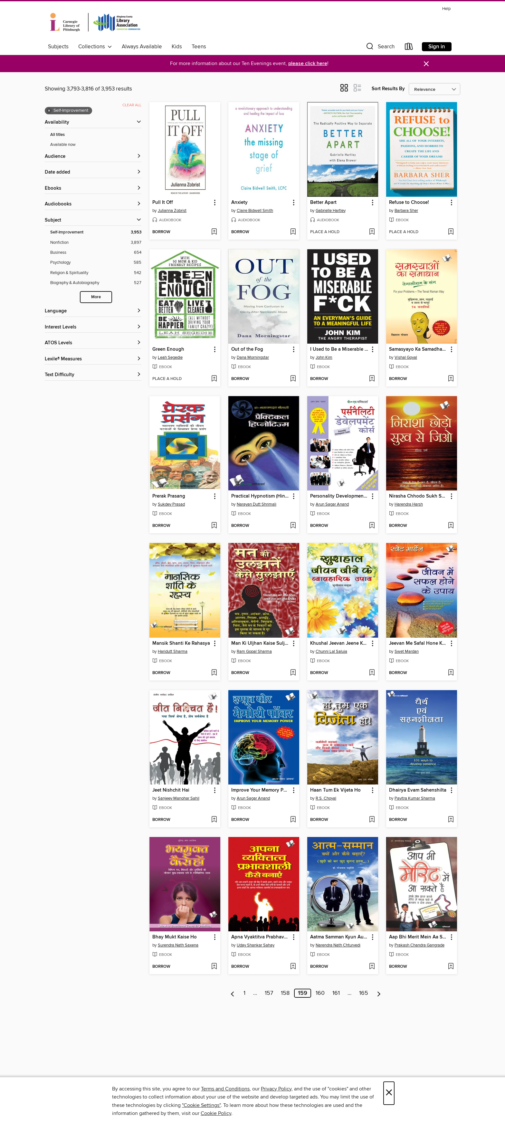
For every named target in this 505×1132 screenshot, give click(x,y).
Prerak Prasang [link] (168, 496)
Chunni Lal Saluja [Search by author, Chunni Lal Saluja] (331, 651)
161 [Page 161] (336, 993)
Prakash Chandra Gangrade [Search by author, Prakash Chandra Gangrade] (419, 945)
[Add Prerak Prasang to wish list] (214, 526)
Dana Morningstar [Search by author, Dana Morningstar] (253, 357)
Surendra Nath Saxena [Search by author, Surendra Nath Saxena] (178, 945)
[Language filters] (93, 311)
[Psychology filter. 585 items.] (95, 262)
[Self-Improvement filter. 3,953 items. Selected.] (95, 232)
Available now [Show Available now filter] (63, 144)
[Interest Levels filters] (93, 327)
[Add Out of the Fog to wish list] (293, 379)
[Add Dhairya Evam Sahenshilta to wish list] (451, 820)
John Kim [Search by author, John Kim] (324, 357)
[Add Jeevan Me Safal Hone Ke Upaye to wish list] (451, 673)
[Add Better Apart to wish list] (372, 232)
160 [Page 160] (320, 993)
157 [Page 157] (269, 993)
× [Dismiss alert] (426, 64)
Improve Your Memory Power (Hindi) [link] (260, 790)
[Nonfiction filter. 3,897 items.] (95, 242)
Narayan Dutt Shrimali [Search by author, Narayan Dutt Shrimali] (256, 504)
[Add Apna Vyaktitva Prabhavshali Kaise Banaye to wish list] (293, 967)
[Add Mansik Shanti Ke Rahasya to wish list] (214, 673)
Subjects (58, 46)
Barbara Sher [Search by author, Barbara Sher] (406, 210)
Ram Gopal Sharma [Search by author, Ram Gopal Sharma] (254, 651)
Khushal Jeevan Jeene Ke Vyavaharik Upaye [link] (339, 643)
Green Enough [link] (168, 349)
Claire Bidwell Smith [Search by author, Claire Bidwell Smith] (255, 210)
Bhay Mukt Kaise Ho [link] (174, 937)
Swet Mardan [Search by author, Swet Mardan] (407, 651)
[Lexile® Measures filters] (93, 359)
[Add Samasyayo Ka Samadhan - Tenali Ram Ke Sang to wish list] (451, 379)
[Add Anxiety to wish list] (293, 232)
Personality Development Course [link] (339, 496)
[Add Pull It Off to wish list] (214, 232)
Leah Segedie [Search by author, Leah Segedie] (170, 357)
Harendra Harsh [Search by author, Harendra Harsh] (409, 504)
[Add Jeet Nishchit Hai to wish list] (214, 820)
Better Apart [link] (323, 202)
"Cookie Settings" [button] (201, 1105)
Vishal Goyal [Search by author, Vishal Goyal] (406, 357)
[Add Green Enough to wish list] (214, 379)
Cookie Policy (216, 1113)
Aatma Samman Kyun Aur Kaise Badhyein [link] (339, 937)
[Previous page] (232, 993)
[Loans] (409, 48)
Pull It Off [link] (162, 202)
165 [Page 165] (363, 993)
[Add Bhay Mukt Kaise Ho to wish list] (214, 967)
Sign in (436, 46)
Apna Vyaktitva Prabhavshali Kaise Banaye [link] (260, 937)
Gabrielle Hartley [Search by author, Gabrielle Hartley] (331, 210)
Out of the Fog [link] (247, 349)
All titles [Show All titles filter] (57, 135)
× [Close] (389, 1093)
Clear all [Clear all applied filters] (131, 105)
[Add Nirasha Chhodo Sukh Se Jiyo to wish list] (451, 526)
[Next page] (379, 993)
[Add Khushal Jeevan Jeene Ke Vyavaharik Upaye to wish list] (372, 673)
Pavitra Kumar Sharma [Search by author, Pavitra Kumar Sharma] (415, 798)
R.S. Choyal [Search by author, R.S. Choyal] (326, 798)
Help (446, 8)
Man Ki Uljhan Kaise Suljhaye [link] (260, 643)
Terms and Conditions (225, 1089)
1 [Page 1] (244, 993)
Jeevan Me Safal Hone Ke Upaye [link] (418, 643)
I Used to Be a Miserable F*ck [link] (339, 349)
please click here (307, 63)
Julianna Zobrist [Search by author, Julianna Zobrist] (172, 210)
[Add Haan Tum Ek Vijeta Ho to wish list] (372, 820)
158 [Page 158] (285, 993)
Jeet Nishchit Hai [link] (170, 790)
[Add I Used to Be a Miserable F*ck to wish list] (372, 379)
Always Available (142, 46)
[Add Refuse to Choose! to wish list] (451, 232)
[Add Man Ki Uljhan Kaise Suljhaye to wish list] (293, 673)
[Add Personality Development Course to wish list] (372, 526)
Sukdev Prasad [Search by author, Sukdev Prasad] (171, 504)
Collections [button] (95, 46)
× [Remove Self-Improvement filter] (49, 110)
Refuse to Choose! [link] (409, 202)
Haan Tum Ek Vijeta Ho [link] (335, 790)
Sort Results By (388, 89)
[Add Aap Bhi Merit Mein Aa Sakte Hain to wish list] (451, 967)
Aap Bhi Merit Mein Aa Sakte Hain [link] (418, 937)
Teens (199, 46)
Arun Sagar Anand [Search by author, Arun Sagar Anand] (332, 504)
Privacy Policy (276, 1089)
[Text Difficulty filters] (93, 375)
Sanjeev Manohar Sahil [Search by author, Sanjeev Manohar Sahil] (178, 798)
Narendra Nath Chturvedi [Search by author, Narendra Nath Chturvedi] (338, 945)
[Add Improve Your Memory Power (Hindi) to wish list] (293, 820)
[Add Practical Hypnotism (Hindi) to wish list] (293, 526)
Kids (177, 46)
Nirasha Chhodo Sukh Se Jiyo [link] (418, 496)
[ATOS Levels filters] (93, 343)
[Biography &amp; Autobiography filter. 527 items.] (95, 283)
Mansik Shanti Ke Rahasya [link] (181, 643)
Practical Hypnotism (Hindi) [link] (260, 496)
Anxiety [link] (239, 202)
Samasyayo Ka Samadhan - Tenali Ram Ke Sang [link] (418, 349)
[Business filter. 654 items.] (95, 252)
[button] (379, 48)
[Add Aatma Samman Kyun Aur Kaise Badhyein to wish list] (372, 967)
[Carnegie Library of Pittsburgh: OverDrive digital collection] (95, 22)
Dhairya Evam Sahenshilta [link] (417, 790)
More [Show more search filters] (96, 297)
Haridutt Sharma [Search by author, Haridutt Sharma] (172, 651)
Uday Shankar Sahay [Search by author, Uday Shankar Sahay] (255, 945)
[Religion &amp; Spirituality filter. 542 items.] (95, 273)
